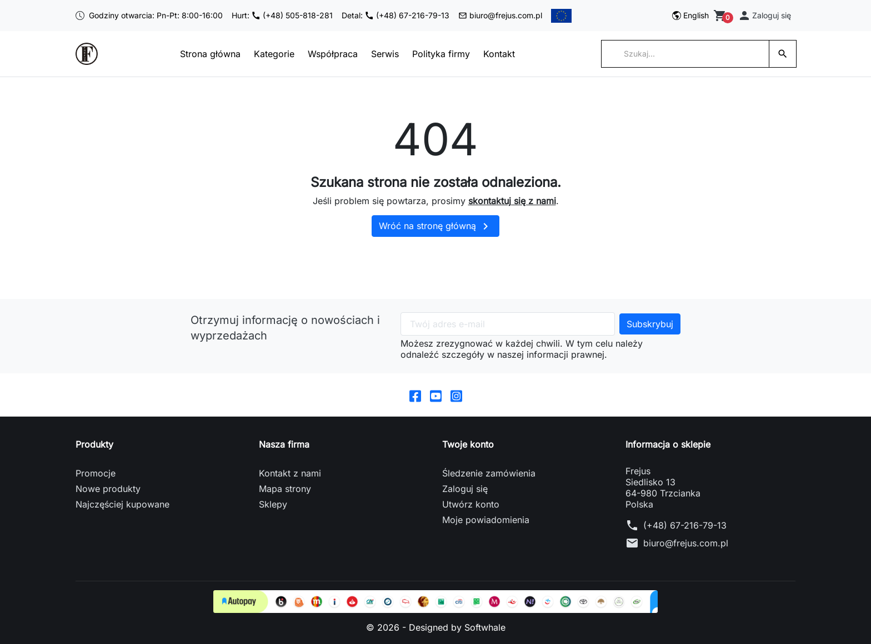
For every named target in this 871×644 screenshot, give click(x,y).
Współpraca (333, 53)
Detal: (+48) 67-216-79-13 (395, 15)
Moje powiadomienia (485, 519)
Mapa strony (285, 488)
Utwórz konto (470, 504)
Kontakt (499, 53)
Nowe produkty (108, 488)
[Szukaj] (685, 54)
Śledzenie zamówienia (488, 473)
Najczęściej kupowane (122, 504)
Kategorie (274, 53)
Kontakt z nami (290, 473)
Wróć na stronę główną (435, 226)
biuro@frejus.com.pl (500, 15)
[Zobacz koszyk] (721, 15)
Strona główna (210, 53)
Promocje (96, 473)
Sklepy (273, 504)
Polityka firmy (441, 53)
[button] (764, 15)
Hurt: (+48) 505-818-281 (282, 15)
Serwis (385, 53)
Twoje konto (468, 444)
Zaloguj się (465, 488)
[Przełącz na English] (690, 16)
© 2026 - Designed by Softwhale (435, 627)
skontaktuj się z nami (512, 200)
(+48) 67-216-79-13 (685, 525)
